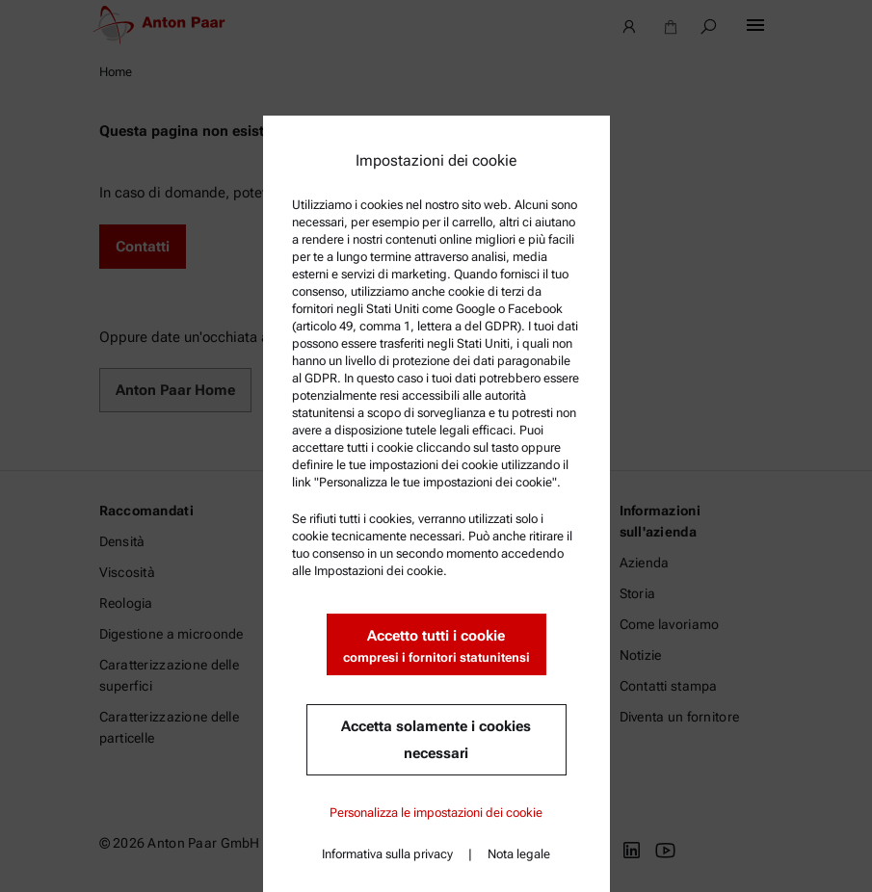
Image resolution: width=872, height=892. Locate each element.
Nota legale (519, 854)
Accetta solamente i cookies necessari (436, 740)
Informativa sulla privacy (387, 854)
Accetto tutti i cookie (436, 647)
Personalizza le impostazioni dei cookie (436, 812)
